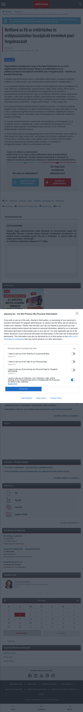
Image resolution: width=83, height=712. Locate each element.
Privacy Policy (56, 398)
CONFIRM (23, 389)
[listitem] (41, 348)
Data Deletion (26, 398)
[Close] (77, 314)
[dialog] (41, 356)
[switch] (73, 353)
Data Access (41, 398)
